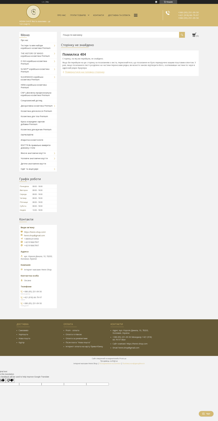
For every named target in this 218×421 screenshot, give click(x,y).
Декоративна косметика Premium (37, 105)
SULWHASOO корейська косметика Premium (32, 78)
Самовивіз (23, 330)
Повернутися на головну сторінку (85, 72)
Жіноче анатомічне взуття (33, 153)
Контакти (98, 15)
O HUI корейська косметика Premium (34, 62)
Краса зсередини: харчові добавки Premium (33, 123)
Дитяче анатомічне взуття (33, 163)
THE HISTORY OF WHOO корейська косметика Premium (35, 54)
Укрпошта (23, 334)
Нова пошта (24, 338)
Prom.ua (123, 358)
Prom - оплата (72, 330)
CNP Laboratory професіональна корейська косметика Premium (36, 94)
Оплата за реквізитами (76, 338)
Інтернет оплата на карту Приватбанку (84, 346)
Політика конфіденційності (133, 363)
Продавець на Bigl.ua (109, 361)
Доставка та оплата (119, 15)
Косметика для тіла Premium (34, 116)
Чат (206, 413)
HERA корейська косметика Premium (34, 86)
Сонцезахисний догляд (31, 100)
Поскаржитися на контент (110, 363)
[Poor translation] (10, 380)
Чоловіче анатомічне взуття (34, 158)
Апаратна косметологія (32, 140)
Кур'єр (21, 342)
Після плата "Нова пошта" (78, 342)
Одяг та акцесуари (29, 169)
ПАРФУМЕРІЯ (27, 134)
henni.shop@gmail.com (34, 235)
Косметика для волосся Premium (36, 111)
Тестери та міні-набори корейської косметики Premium (35, 46)
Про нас (61, 15)
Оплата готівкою (74, 334)
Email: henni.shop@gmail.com (126, 347)
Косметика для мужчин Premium (36, 129)
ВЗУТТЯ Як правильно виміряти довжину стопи (35, 146)
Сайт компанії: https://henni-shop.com (130, 343)
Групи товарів (78, 15)
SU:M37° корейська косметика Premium (35, 70)
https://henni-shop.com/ (35, 232)
